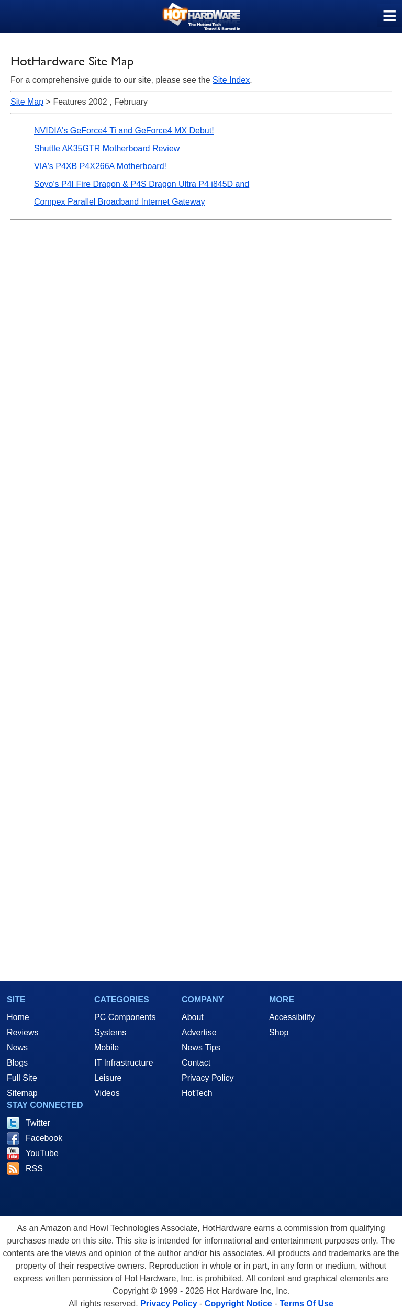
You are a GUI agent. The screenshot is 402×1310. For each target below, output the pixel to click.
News (17, 1047)
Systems (110, 1032)
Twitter (38, 1122)
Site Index (231, 79)
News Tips (201, 1047)
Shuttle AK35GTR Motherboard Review (107, 148)
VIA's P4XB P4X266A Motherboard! (100, 166)
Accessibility (292, 1017)
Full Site (22, 1077)
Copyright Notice (238, 1303)
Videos (107, 1093)
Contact (196, 1062)
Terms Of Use (306, 1303)
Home (18, 1017)
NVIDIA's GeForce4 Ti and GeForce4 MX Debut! (124, 130)
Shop (278, 1032)
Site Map (26, 101)
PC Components (124, 1017)
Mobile (106, 1047)
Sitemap (22, 1093)
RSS (34, 1168)
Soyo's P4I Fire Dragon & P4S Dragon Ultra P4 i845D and (141, 184)
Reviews (22, 1032)
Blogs (17, 1062)
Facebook (44, 1138)
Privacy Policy (208, 1077)
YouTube (42, 1153)
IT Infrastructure (123, 1062)
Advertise (199, 1032)
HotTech (197, 1093)
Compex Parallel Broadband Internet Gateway (119, 201)
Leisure (107, 1077)
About (193, 1017)
